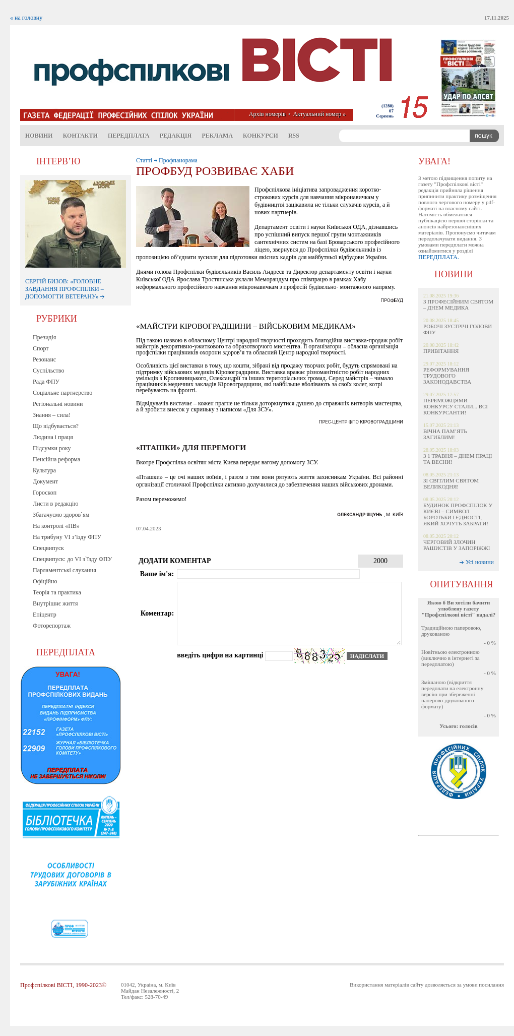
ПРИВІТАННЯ (441, 351)
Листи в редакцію (55, 503)
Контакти (80, 135)
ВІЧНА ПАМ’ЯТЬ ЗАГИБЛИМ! (445, 434)
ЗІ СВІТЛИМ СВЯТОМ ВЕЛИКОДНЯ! (451, 483)
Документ (45, 481)
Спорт (41, 348)
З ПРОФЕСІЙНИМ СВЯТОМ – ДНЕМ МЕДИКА (458, 304)
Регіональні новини (58, 403)
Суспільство (48, 370)
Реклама (217, 135)
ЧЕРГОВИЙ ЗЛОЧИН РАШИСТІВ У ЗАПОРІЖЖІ (456, 545)
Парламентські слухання (64, 570)
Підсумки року (52, 448)
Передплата (129, 135)
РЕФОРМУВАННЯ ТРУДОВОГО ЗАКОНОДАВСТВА (447, 376)
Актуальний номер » (319, 113)
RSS (293, 135)
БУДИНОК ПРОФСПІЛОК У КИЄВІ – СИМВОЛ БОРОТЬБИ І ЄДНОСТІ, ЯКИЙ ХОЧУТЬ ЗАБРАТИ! (457, 514)
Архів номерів (267, 113)
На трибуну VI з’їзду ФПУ (67, 536)
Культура (44, 470)
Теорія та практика (57, 592)
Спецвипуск (48, 548)
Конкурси (260, 135)
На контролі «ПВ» (56, 525)
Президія (44, 337)
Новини (39, 135)
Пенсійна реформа (56, 459)
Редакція (176, 135)
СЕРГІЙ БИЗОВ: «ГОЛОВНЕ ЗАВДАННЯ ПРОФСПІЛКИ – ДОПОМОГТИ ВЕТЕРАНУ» (64, 289)
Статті (144, 160)
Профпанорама (178, 160)
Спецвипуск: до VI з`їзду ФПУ (72, 559)
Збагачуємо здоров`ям (61, 514)
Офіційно (45, 581)
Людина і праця (53, 437)
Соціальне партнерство (62, 392)
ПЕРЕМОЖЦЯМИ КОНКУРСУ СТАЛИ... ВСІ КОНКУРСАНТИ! (455, 406)
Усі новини (480, 562)
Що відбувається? (56, 426)
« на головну (26, 17)
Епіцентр (44, 614)
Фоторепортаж (52, 625)
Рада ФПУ (46, 381)
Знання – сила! (52, 414)
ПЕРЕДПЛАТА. (438, 257)
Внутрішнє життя (55, 603)
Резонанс (44, 359)
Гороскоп (44, 492)
